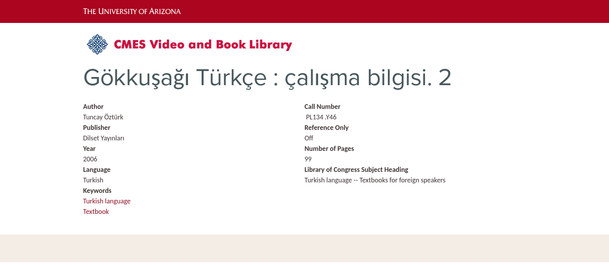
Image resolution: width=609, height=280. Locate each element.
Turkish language (106, 201)
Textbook (96, 211)
